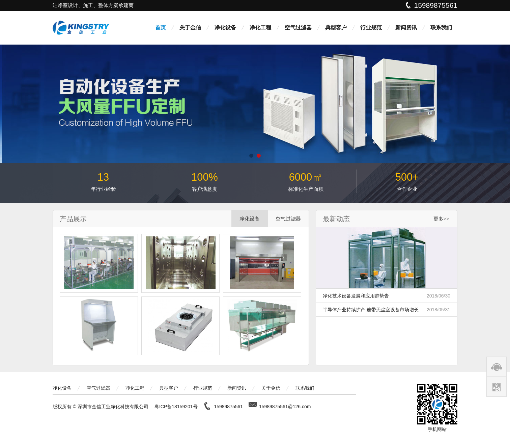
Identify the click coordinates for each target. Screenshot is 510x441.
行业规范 (371, 27)
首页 (160, 27)
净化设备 (225, 27)
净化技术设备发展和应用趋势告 (386, 296)
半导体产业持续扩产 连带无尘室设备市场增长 (386, 309)
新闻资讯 (406, 27)
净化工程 (260, 27)
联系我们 (441, 27)
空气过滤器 (298, 27)
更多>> (441, 219)
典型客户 (336, 27)
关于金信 (190, 27)
